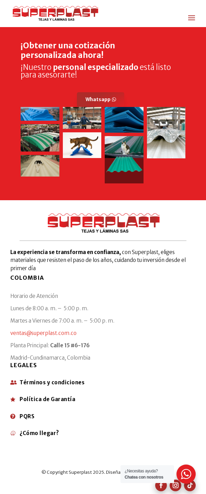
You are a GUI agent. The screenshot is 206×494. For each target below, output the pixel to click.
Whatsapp (98, 99)
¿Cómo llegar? (39, 433)
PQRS (27, 416)
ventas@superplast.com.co (43, 333)
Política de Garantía (47, 399)
